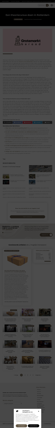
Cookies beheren (33, 425)
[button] (38, 411)
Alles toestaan (21, 425)
